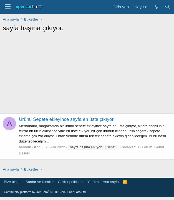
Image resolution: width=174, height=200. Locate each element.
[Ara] (167, 7)
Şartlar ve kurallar (40, 182)
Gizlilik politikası (70, 182)
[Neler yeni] (156, 7)
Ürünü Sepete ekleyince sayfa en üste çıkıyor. (67, 119)
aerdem (25, 147)
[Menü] (7, 7)
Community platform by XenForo (45, 192)
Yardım (93, 182)
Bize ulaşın (13, 182)
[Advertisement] (87, 74)
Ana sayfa (111, 182)
